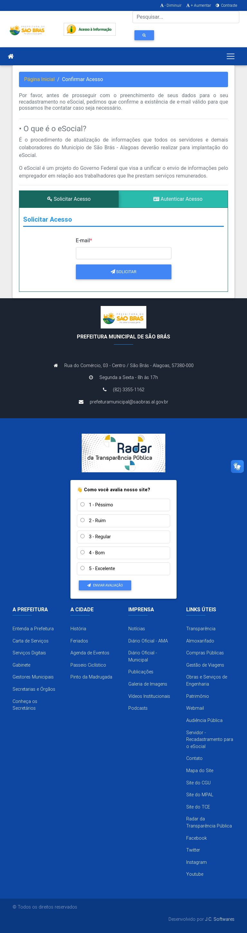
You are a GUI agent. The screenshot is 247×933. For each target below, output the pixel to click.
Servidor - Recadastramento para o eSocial (209, 739)
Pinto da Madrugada (91, 677)
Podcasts (138, 708)
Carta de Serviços (31, 641)
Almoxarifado (200, 641)
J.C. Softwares (219, 919)
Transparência (200, 629)
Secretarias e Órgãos (34, 689)
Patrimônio (197, 696)
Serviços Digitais (29, 653)
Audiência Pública (204, 720)
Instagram (196, 862)
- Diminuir (170, 5)
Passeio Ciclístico (88, 665)
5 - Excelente (97, 568)
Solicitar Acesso (69, 199)
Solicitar (123, 271)
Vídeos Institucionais (149, 696)
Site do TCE (198, 807)
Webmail (195, 708)
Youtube (194, 874)
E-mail (84, 240)
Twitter (193, 850)
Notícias (136, 629)
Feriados (79, 641)
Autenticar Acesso (177, 199)
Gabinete (21, 665)
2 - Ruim (93, 520)
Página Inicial (39, 79)
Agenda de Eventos (89, 653)
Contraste (226, 5)
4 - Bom (92, 553)
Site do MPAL (199, 795)
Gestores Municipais (33, 677)
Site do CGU (198, 783)
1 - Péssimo (96, 505)
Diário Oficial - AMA (148, 641)
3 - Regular (95, 537)
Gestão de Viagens (205, 665)
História (78, 629)
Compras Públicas (205, 653)
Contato (194, 758)
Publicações (140, 672)
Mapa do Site (199, 770)
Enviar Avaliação (105, 585)
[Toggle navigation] (230, 56)
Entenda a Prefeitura (33, 629)
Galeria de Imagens (147, 684)
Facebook (196, 838)
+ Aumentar (198, 5)
